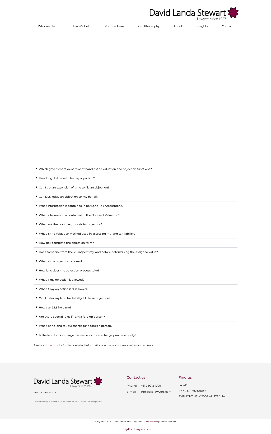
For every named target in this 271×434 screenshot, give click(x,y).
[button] (135, 169)
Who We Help (47, 26)
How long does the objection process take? (69, 270)
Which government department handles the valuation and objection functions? (95, 169)
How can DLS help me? (55, 307)
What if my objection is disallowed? (63, 289)
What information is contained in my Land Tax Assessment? (81, 205)
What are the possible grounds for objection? (70, 224)
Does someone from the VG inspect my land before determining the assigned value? (98, 252)
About (178, 26)
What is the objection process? (60, 261)
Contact (227, 26)
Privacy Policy (151, 422)
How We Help (81, 26)
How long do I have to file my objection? (67, 178)
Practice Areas (114, 26)
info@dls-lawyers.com (155, 391)
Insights (202, 26)
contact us (50, 345)
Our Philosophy (149, 26)
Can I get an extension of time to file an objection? (74, 187)
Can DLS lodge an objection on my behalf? (69, 196)
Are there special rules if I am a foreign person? (72, 316)
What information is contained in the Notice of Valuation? (79, 215)
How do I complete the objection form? (66, 242)
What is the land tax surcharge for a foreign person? (75, 325)
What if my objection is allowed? (61, 279)
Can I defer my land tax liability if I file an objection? (74, 298)
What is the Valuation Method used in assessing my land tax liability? (87, 233)
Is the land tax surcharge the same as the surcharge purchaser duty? (88, 335)
